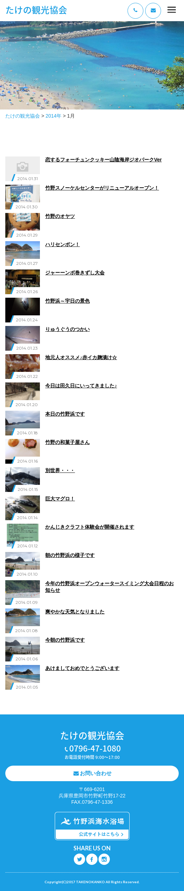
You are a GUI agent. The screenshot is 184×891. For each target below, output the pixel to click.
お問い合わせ (96, 773)
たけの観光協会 (36, 9)
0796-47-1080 (95, 748)
